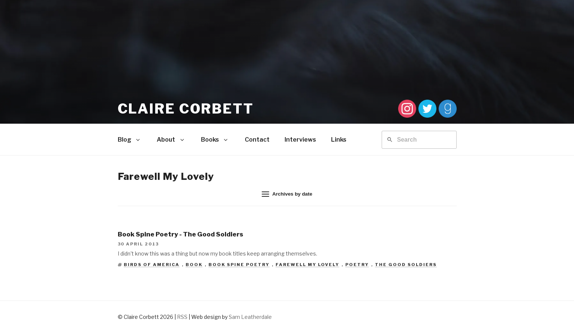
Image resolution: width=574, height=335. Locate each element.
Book (194, 264)
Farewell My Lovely (307, 264)
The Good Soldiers (406, 264)
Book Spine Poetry (239, 264)
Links (338, 139)
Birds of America (152, 264)
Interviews (300, 139)
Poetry (357, 264)
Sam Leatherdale (250, 317)
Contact (257, 139)
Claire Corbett (186, 108)
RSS (182, 317)
